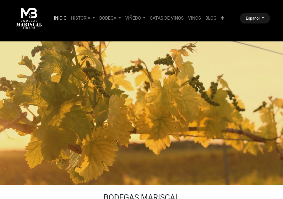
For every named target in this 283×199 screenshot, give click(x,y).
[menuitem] (60, 18)
